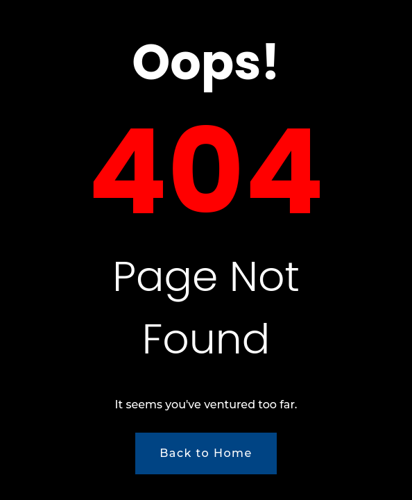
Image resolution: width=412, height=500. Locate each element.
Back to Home (206, 453)
